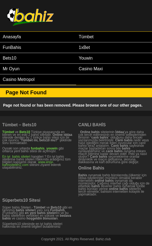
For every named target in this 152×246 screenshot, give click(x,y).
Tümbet (86, 36)
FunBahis (12, 47)
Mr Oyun (11, 68)
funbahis (37, 148)
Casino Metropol (19, 79)
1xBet (84, 47)
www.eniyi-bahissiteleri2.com (28, 163)
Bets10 (9, 58)
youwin (52, 148)
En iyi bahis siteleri (16, 157)
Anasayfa (12, 36)
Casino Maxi (91, 68)
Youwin (86, 58)
